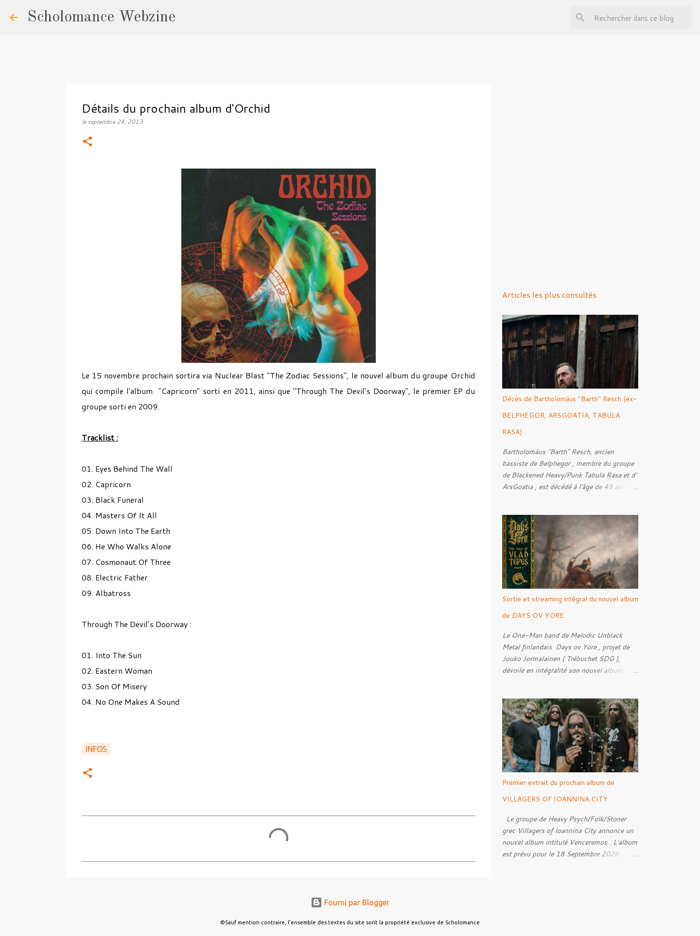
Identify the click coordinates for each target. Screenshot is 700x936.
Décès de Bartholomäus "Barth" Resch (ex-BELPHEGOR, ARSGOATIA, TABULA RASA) (569, 415)
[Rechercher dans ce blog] (641, 17)
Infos (96, 749)
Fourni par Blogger (350, 902)
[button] (87, 142)
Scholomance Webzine (101, 17)
